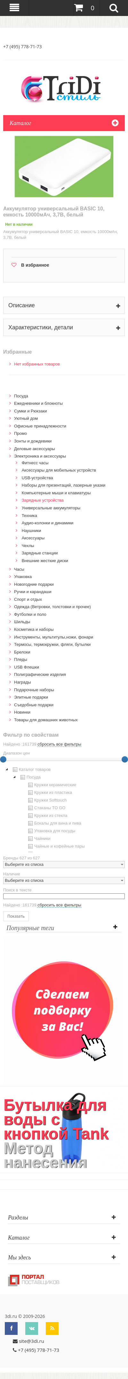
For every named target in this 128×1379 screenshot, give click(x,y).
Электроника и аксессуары (40, 456)
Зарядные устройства (43, 500)
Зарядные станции (40, 553)
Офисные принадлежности (40, 426)
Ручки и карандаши (33, 591)
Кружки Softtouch (47, 800)
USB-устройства (37, 477)
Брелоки (22, 652)
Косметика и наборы (34, 629)
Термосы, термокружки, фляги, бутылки (52, 644)
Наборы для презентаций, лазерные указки (64, 485)
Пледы (20, 659)
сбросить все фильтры (59, 744)
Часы (19, 569)
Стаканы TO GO (46, 808)
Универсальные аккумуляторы (51, 507)
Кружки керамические (51, 785)
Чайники (39, 838)
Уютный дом (26, 418)
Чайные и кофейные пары (56, 846)
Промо (20, 433)
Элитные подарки (31, 697)
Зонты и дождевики (33, 441)
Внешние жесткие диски (45, 560)
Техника (29, 515)
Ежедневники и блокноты (38, 403)
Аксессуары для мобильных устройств (59, 470)
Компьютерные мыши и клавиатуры (56, 492)
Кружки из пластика (49, 792)
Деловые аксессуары (34, 448)
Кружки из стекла (47, 815)
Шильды (22, 621)
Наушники (31, 530)
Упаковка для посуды (51, 831)
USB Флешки (26, 667)
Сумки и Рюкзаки (30, 411)
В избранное (35, 265)
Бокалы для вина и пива (54, 823)
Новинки (22, 712)
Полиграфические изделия (40, 674)
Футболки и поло (30, 614)
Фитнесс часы (35, 462)
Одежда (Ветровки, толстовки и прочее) (52, 606)
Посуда (21, 396)
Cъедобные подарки (33, 704)
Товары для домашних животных (46, 719)
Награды (22, 682)
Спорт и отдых (28, 599)
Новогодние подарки (34, 584)
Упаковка (23, 576)
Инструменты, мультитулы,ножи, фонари (53, 637)
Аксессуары (33, 538)
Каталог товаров (31, 769)
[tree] (64, 809)
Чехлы (28, 545)
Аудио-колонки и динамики (48, 523)
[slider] (125, 759)
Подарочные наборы (34, 689)
